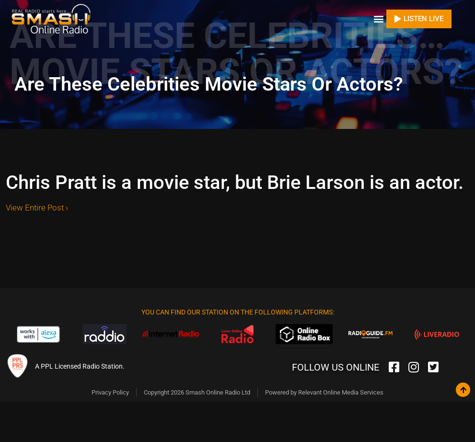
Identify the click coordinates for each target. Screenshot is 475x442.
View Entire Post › (37, 207)
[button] (378, 19)
